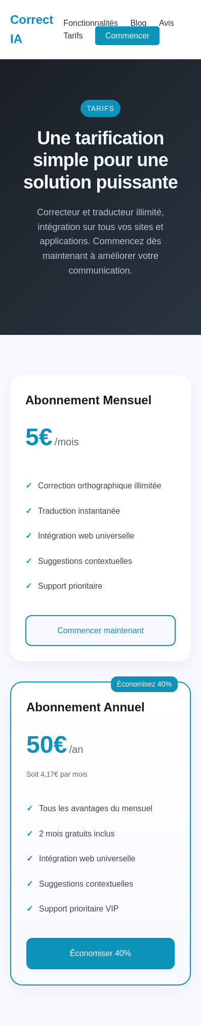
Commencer (127, 35)
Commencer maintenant (100, 630)
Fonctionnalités (90, 23)
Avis (166, 23)
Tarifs (73, 35)
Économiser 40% (100, 953)
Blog (138, 23)
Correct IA (31, 29)
